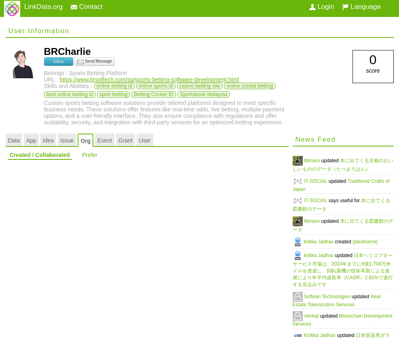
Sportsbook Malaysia (203, 94)
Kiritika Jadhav (320, 335)
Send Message (94, 62)
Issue (67, 140)
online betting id (114, 86)
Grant (125, 140)
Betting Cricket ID (153, 94)
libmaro (312, 160)
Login (321, 6)
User (145, 140)
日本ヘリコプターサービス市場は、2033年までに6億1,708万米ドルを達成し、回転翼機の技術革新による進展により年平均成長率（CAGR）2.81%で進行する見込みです (343, 270)
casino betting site (199, 86)
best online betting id (69, 94)
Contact (87, 6)
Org (85, 141)
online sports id (156, 86)
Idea (48, 140)
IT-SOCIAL (316, 181)
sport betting (113, 94)
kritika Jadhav (319, 242)
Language (361, 6)
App (31, 140)
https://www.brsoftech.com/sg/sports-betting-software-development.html (149, 79)
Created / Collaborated (40, 155)
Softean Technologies (328, 296)
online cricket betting (249, 86)
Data (14, 140)
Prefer (89, 155)
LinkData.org (43, 6)
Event (104, 140)
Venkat (312, 316)
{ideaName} (365, 242)
